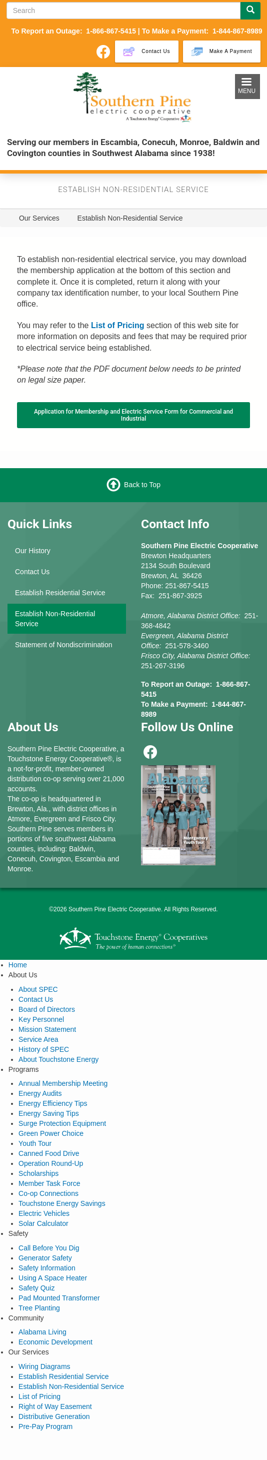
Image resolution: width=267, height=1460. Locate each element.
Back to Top (142, 485)
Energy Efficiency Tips (52, 1103)
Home (17, 965)
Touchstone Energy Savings (62, 1203)
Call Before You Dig (48, 1248)
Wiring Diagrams (44, 1366)
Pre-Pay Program (45, 1426)
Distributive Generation (54, 1416)
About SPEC (38, 989)
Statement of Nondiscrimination (63, 645)
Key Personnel (41, 1019)
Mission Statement (47, 1029)
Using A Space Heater (52, 1278)
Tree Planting (39, 1308)
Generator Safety (45, 1258)
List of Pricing (39, 1396)
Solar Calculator (43, 1223)
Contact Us (32, 572)
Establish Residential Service (60, 593)
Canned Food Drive (48, 1153)
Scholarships (38, 1173)
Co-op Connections (48, 1193)
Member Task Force (49, 1183)
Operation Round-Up (50, 1163)
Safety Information (47, 1268)
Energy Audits (40, 1093)
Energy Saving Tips (48, 1113)
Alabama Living (42, 1332)
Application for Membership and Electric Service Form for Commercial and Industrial (133, 415)
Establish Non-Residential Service (55, 619)
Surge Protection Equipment (62, 1123)
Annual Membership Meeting (63, 1083)
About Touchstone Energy (58, 1059)
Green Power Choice (51, 1133)
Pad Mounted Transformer (59, 1298)
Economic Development (55, 1342)
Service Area (38, 1039)
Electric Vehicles (44, 1213)
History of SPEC (43, 1049)
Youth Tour (35, 1143)
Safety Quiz (36, 1288)
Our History (32, 551)
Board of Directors (46, 1009)
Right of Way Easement (55, 1406)
